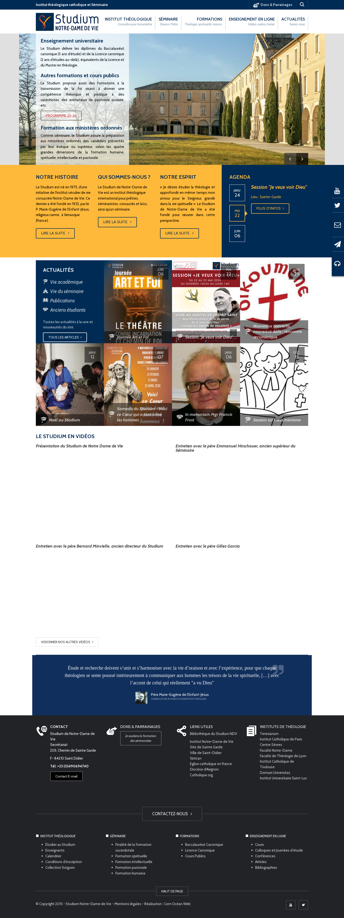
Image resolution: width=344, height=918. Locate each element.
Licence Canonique (200, 850)
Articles (261, 862)
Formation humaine (130, 873)
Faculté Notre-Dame (276, 750)
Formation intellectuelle (133, 862)
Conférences (265, 856)
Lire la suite (55, 233)
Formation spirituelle (131, 856)
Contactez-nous (172, 813)
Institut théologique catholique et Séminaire (72, 5)
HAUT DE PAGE (172, 891)
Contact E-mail (66, 776)
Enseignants (54, 850)
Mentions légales (127, 904)
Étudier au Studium (60, 844)
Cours (259, 844)
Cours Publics (195, 856)
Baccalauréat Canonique (204, 844)
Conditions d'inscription (63, 862)
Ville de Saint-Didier (206, 753)
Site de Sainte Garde (206, 747)
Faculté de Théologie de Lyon (283, 756)
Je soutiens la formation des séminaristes (140, 738)
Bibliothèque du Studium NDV (213, 734)
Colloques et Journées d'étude (279, 850)
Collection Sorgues (60, 867)
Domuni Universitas (275, 773)
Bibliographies (266, 867)
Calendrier (53, 856)
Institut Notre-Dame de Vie (211, 741)
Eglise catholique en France (211, 764)
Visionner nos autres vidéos (67, 642)
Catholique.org (202, 775)
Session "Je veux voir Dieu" (279, 189)
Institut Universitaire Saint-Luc (283, 778)
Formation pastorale (131, 867)
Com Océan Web (177, 904)
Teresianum (269, 734)
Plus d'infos (270, 210)
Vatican (195, 758)
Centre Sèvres (271, 745)
